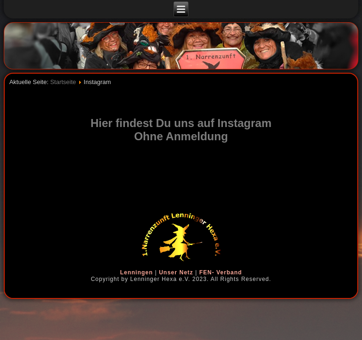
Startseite (63, 81)
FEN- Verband (220, 272)
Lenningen (136, 272)
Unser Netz (176, 272)
